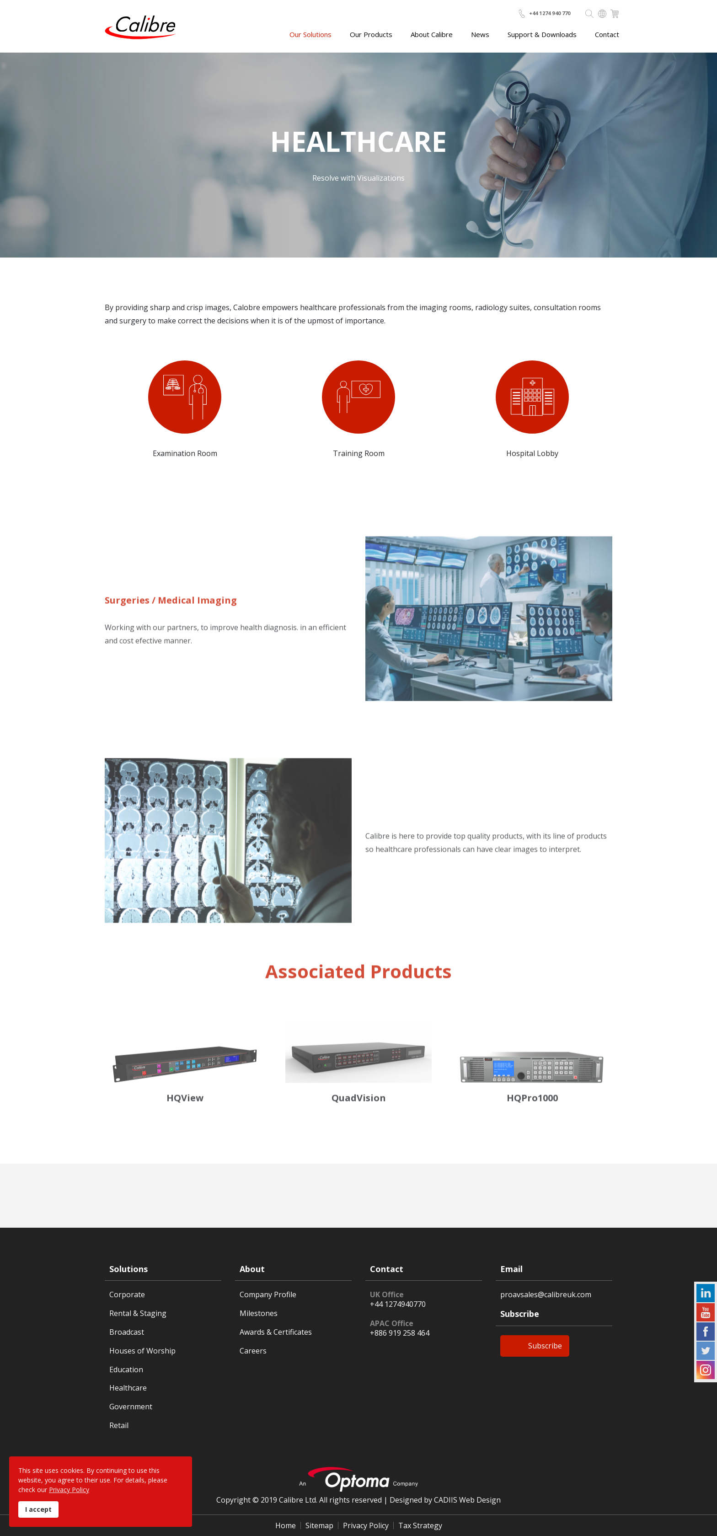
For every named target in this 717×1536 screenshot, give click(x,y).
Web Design (480, 1500)
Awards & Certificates (276, 1332)
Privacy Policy (366, 1525)
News (480, 34)
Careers (253, 1351)
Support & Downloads (542, 34)
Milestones (259, 1313)
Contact (607, 34)
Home (285, 1525)
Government (130, 1407)
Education (126, 1370)
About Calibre (432, 34)
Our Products (371, 34)
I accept (38, 1509)
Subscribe (545, 1346)
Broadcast (126, 1332)
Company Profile (268, 1295)
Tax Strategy (420, 1525)
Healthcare (128, 1388)
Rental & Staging (137, 1313)
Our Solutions (310, 34)
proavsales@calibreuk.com (545, 1294)
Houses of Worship (142, 1351)
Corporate (127, 1295)
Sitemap (319, 1525)
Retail (118, 1425)
